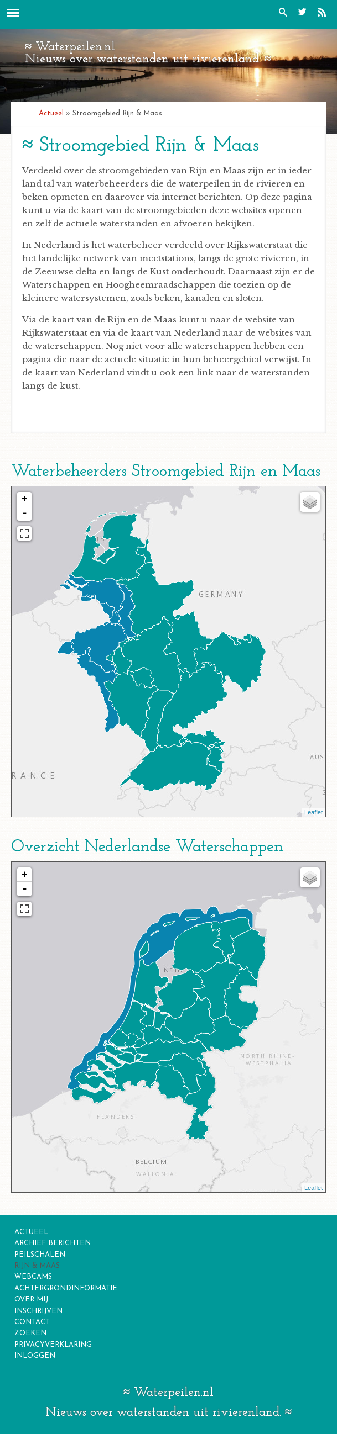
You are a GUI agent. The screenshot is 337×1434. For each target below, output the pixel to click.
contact (32, 1322)
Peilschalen (39, 1254)
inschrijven (38, 1311)
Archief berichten (52, 1243)
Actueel (51, 113)
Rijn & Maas (37, 1265)
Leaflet (313, 812)
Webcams (33, 1276)
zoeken (30, 1333)
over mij (31, 1299)
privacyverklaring (53, 1344)
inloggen (34, 1355)
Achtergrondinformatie (65, 1288)
